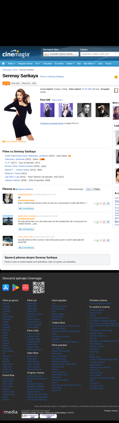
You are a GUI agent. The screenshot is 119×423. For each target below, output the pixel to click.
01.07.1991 (87, 89)
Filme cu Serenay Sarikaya (52, 76)
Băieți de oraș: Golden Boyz (64, 364)
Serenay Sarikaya (20, 75)
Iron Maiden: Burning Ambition (103, 321)
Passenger (94, 351)
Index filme (32, 353)
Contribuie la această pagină (51, 123)
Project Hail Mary (59, 356)
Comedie (6, 311)
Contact (40, 413)
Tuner (92, 380)
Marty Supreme (58, 372)
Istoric (5, 335)
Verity (54, 334)
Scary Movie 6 (96, 365)
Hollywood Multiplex (36, 386)
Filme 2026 (32, 309)
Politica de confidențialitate (55, 413)
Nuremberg (57, 353)
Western (6, 361)
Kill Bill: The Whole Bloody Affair (104, 359)
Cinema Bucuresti (35, 376)
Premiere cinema (34, 314)
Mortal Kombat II (97, 310)
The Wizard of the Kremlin (101, 330)
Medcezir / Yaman (13, 173)
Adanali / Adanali (13, 180)
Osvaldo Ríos (58, 317)
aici (54, 262)
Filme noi (31, 300)
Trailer (69, 156)
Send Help (56, 388)
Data (89, 189)
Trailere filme (58, 322)
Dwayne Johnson (59, 306)
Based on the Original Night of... (66, 342)
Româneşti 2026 (34, 350)
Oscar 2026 (7, 381)
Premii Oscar (8, 378)
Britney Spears (58, 314)
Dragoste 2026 (33, 342)
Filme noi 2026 (33, 334)
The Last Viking (96, 388)
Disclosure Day (96, 373)
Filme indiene (33, 327)
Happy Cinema (33, 392)
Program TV (7, 372)
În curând (59, 64)
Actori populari (33, 367)
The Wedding (95, 344)
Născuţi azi (56, 319)
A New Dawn (95, 375)
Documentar (7, 317)
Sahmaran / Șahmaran (15, 159)
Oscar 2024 (7, 386)
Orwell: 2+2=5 (96, 313)
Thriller (5, 359)
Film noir (6, 330)
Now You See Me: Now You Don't (66, 385)
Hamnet (55, 369)
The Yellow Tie (58, 348)
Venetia (5, 400)
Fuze (92, 354)
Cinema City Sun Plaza (37, 394)
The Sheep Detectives (99, 318)
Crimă (5, 314)
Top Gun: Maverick (98, 336)
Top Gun (93, 338)
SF (3, 353)
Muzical (5, 343)
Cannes (5, 389)
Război (5, 346)
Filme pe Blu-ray (34, 322)
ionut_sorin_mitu (25, 237)
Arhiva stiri (7, 369)
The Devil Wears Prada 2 (101, 303)
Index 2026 (32, 356)
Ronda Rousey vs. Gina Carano (66, 326)
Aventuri (6, 309)
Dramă (5, 322)
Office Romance (59, 328)
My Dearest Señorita (61, 336)
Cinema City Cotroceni (37, 378)
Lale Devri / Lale (12, 177)
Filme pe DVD (33, 319)
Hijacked (55, 339)
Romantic (6, 348)
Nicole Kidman (58, 309)
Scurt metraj (7, 351)
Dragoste (6, 319)
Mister (5, 338)
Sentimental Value (60, 375)
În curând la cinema (100, 307)
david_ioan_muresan (27, 216)
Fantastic (6, 327)
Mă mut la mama (97, 346)
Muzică (5, 340)
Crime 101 (56, 390)
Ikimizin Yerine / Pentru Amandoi (19, 166)
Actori (15, 70)
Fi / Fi (8, 163)
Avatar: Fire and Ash (61, 351)
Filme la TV (32, 317)
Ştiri (79, 64)
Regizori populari (34, 369)
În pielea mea (58, 367)
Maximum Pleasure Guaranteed (66, 331)
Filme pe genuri (10, 300)
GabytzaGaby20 (25, 194)
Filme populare (59, 345)
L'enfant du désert (97, 362)
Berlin (5, 397)
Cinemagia (6, 70)
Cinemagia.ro (16, 53)
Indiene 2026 (32, 347)
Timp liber (47, 64)
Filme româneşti (34, 325)
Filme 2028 (32, 303)
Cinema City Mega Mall (37, 397)
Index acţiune (33, 361)
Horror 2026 (32, 344)
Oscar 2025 (7, 384)
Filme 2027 (32, 306)
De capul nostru (96, 386)
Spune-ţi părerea (25, 189)
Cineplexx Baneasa (35, 389)
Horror (5, 332)
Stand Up (6, 356)
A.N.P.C (71, 413)
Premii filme (8, 375)
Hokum (93, 315)
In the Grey (94, 370)
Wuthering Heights (60, 380)
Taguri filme (7, 364)
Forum (108, 64)
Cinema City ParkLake (37, 400)
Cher (54, 311)
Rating (97, 189)
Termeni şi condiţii (28, 413)
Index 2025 (32, 359)
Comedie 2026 (33, 339)
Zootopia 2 (56, 377)
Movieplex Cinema (35, 384)
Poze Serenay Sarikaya (15, 141)
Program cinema (25, 64)
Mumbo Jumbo (96, 333)
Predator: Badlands (60, 361)
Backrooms (94, 349)
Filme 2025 (32, 311)
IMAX (29, 381)
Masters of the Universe (100, 367)
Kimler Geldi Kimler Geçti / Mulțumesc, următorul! (26, 156)
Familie (5, 325)
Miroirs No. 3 (95, 357)
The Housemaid (59, 359)
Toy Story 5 (94, 383)
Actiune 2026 (33, 336)
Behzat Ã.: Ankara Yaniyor (17, 170)
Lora (54, 303)
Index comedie (33, 364)
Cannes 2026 (8, 392)
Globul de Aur (8, 394)
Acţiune (5, 303)
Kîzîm (54, 382)
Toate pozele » (57, 100)
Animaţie (6, 306)
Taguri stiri (7, 367)
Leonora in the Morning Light (102, 378)
